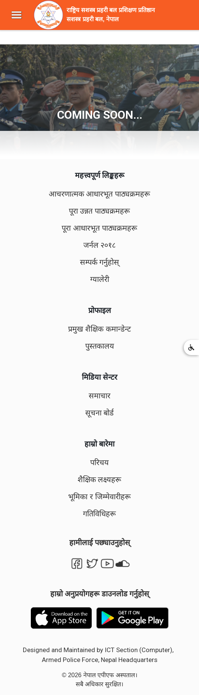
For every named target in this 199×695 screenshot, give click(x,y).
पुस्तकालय (99, 346)
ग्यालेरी (99, 279)
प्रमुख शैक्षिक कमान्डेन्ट (99, 329)
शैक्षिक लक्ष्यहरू (100, 479)
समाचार (99, 396)
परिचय (99, 462)
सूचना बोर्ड (99, 413)
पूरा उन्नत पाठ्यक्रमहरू (99, 211)
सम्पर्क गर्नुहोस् (99, 262)
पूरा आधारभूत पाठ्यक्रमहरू (99, 228)
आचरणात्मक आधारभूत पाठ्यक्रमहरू (99, 194)
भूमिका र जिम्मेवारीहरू (99, 496)
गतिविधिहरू (99, 513)
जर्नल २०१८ (99, 245)
